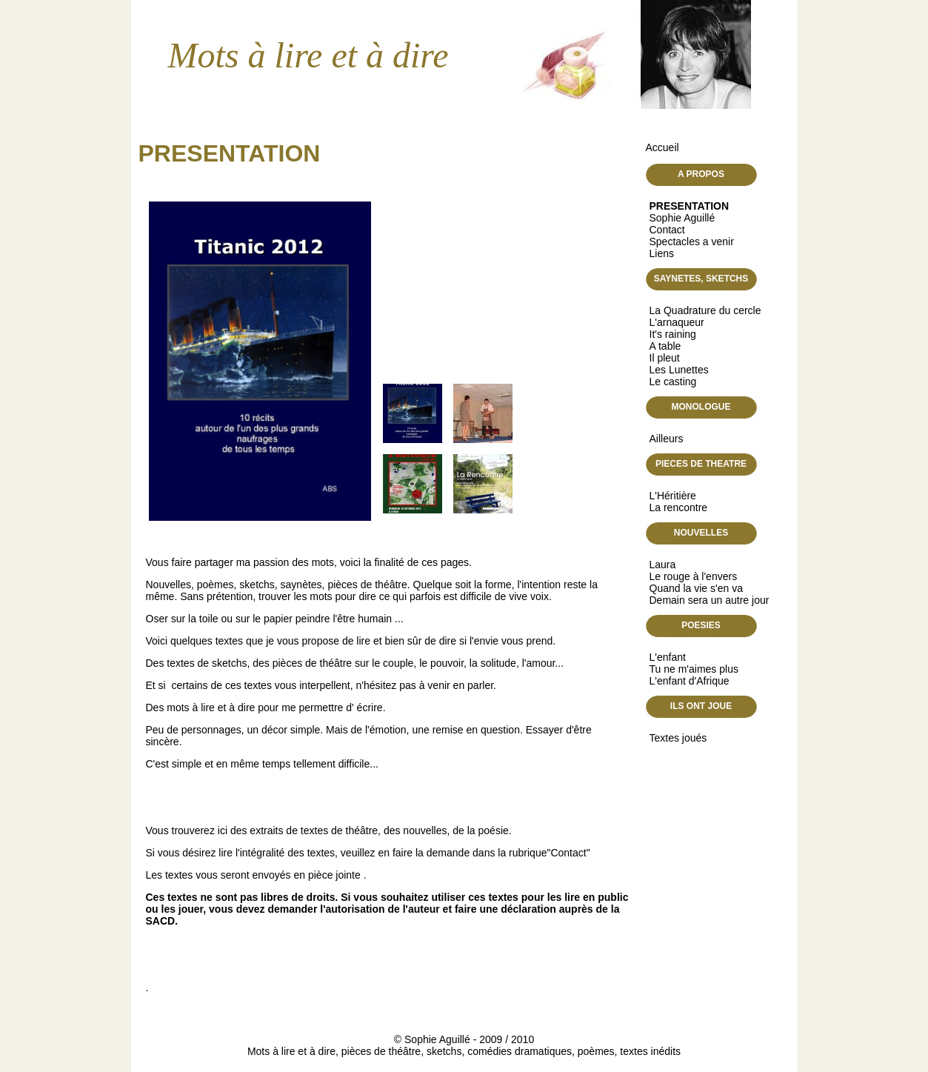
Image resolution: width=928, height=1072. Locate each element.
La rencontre (679, 507)
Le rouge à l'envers (694, 576)
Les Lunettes (679, 370)
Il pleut (665, 358)
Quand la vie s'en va (696, 588)
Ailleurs (667, 439)
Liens (662, 253)
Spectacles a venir (692, 241)
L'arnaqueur (677, 322)
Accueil (662, 147)
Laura (663, 564)
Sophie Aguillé (682, 218)
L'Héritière (673, 496)
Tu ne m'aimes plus (694, 669)
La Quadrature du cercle (705, 310)
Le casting (673, 381)
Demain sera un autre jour (710, 600)
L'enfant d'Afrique (690, 681)
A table (665, 346)
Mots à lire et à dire (308, 55)
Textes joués (678, 738)
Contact (667, 230)
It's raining (673, 334)
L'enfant (668, 657)
